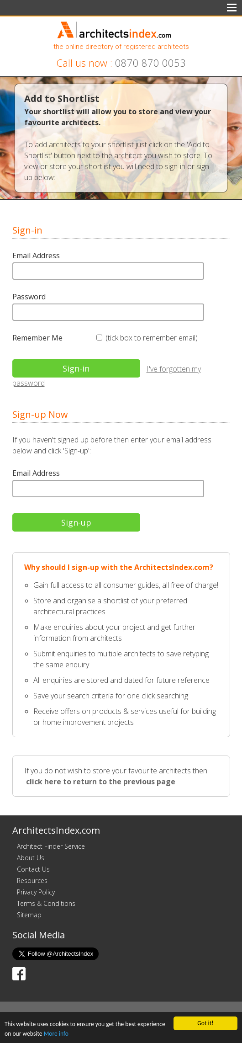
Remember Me (37, 338)
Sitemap (29, 914)
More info (56, 1034)
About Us (30, 857)
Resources (32, 880)
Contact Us (33, 869)
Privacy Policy (36, 892)
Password (29, 297)
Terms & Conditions (46, 903)
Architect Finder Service (51, 846)
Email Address (36, 255)
